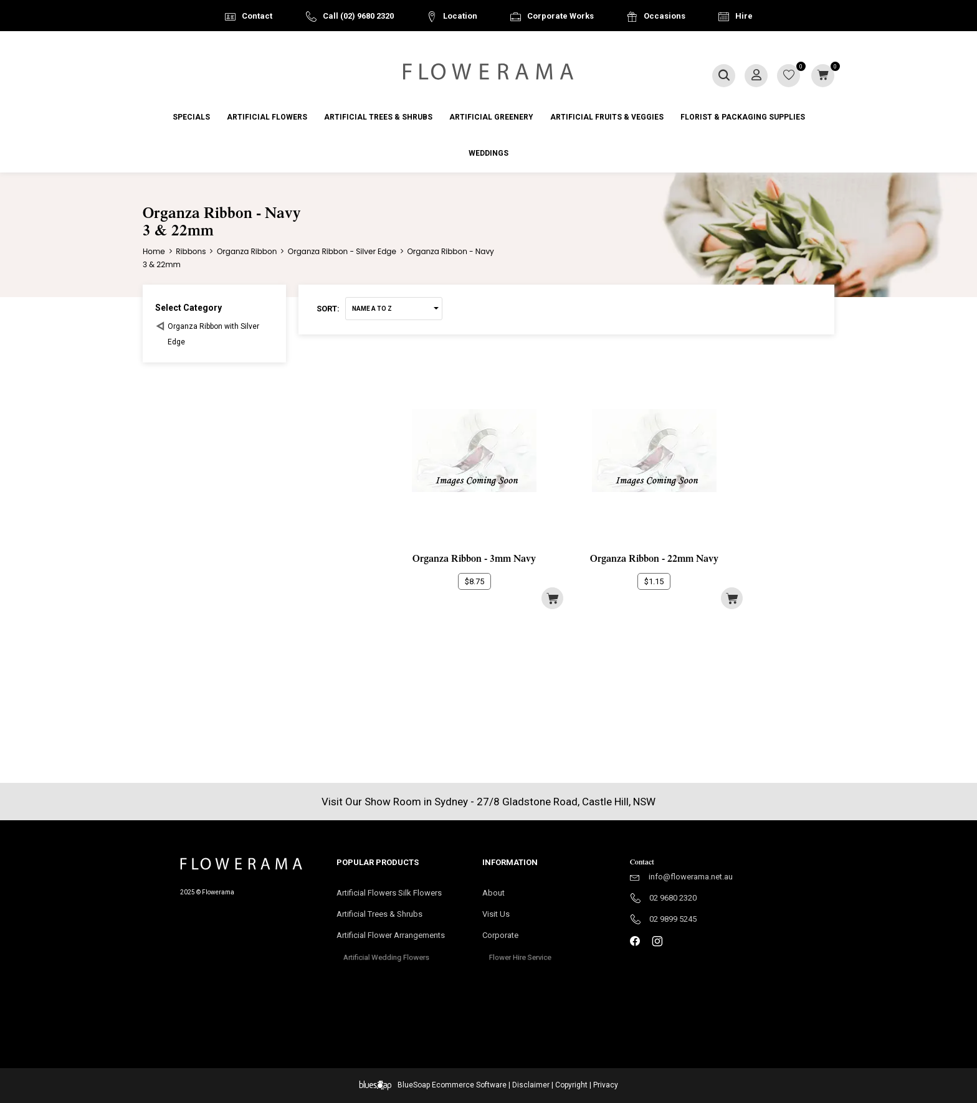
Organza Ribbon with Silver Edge (213, 334)
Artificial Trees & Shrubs (378, 117)
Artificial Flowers (267, 117)
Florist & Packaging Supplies (742, 117)
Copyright (571, 1085)
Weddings (488, 153)
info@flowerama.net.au (691, 876)
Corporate (519, 939)
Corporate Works (560, 16)
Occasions (664, 16)
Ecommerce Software (469, 1085)
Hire (744, 16)
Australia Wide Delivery (498, 47)
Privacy (605, 1085)
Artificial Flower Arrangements (396, 939)
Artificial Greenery (491, 117)
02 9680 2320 (673, 897)
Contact (257, 16)
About (493, 892)
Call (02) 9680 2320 (358, 16)
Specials (191, 117)
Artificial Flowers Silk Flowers (389, 892)
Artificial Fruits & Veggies (607, 117)
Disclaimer (531, 1085)
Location (460, 16)
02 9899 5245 (673, 919)
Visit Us (501, 915)
